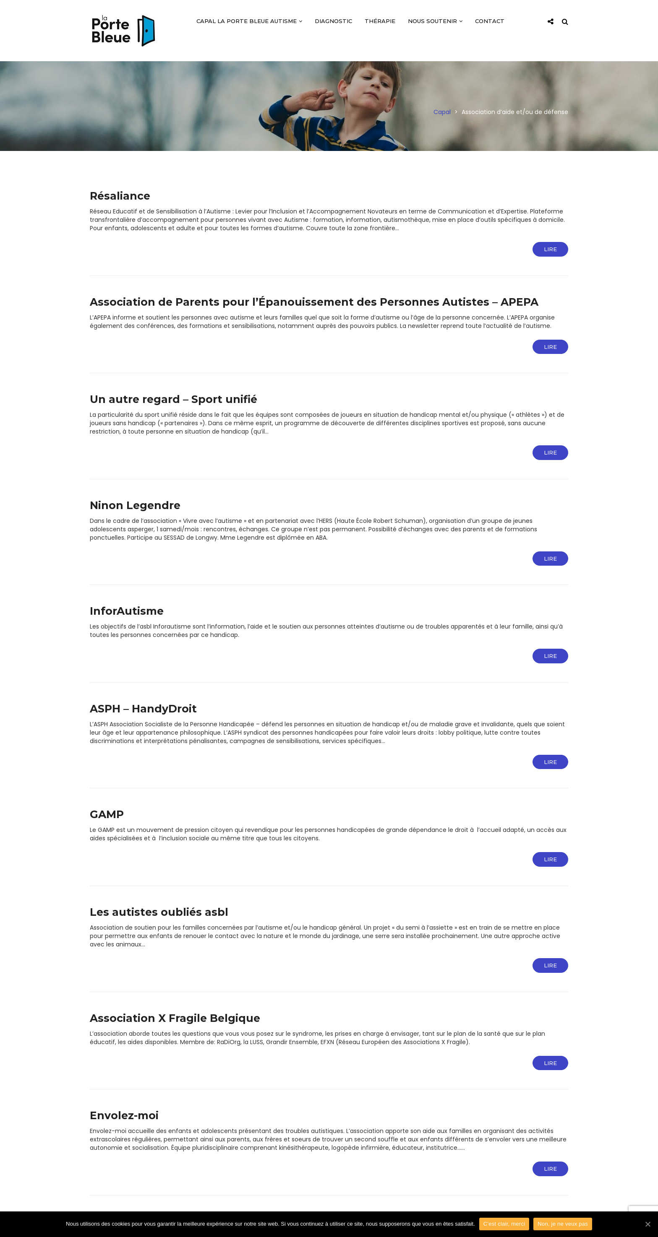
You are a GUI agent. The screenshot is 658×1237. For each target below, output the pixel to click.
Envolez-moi (124, 1115)
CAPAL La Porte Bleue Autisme (249, 21)
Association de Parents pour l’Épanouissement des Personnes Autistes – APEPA (314, 302)
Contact (489, 21)
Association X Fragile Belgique (175, 1018)
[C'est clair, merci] (647, 1224)
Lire (550, 249)
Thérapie (380, 21)
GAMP (107, 814)
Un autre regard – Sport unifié (173, 399)
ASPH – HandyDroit (143, 708)
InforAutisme (127, 611)
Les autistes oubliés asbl (159, 912)
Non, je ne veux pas (563, 1224)
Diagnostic (333, 21)
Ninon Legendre (135, 505)
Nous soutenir (435, 21)
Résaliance (120, 196)
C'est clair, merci (504, 1224)
